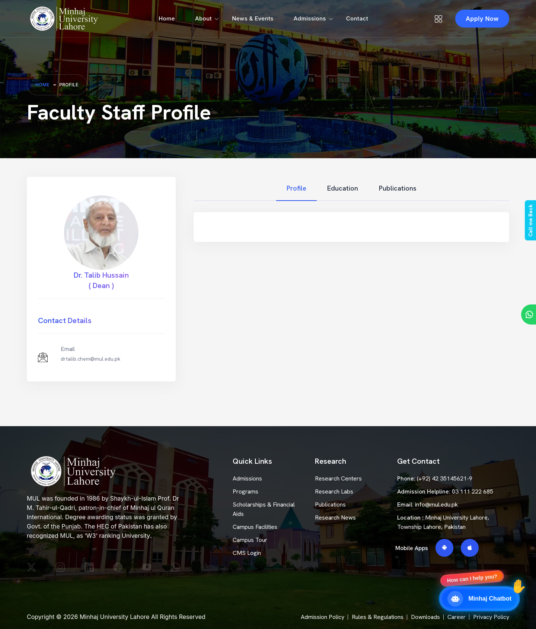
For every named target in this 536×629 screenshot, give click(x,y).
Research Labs (334, 491)
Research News (335, 517)
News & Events (253, 18)
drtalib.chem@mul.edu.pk (90, 358)
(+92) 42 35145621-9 (444, 478)
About (203, 18)
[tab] (296, 188)
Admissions (310, 18)
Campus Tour (250, 540)
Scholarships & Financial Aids (264, 509)
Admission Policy (322, 617)
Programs (245, 491)
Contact (357, 18)
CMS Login (247, 553)
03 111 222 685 (472, 491)
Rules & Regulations (377, 617)
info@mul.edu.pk (436, 504)
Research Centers (338, 478)
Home (167, 18)
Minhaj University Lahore (114, 616)
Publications (330, 504)
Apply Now (482, 18)
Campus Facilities (255, 527)
